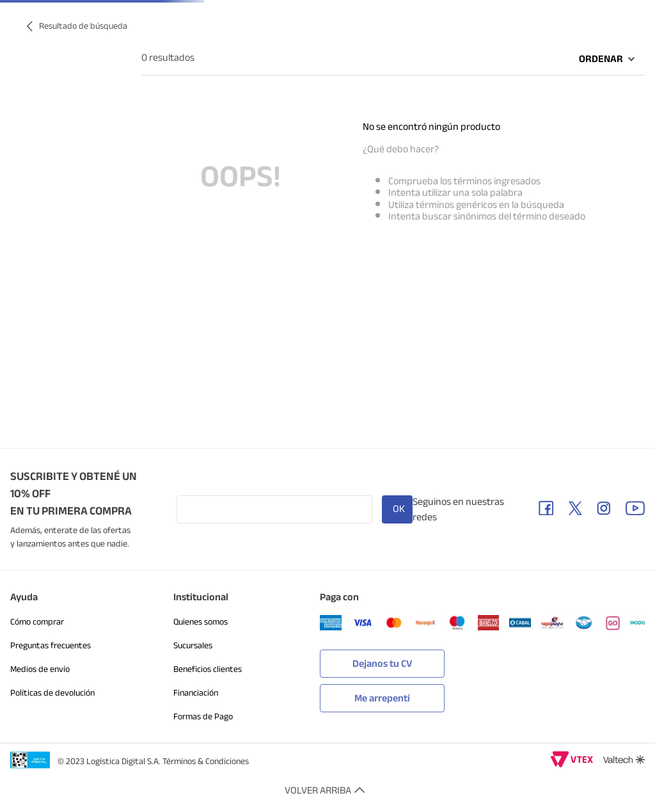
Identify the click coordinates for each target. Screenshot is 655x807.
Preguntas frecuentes (50, 645)
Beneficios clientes (207, 669)
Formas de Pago (203, 716)
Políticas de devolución (52, 692)
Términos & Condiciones (205, 761)
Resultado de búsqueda (83, 26)
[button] (382, 695)
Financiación (195, 692)
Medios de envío (40, 669)
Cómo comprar (37, 621)
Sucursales (192, 645)
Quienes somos (200, 621)
